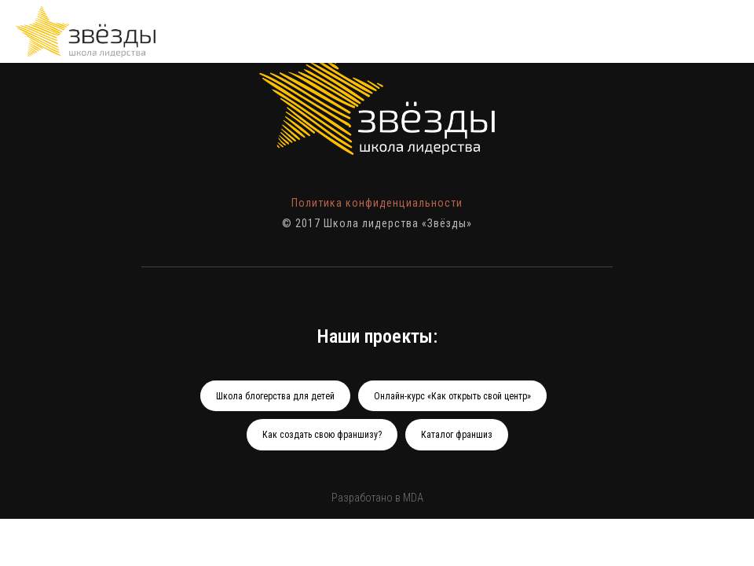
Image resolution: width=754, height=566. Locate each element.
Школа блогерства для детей (275, 396)
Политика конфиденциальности (377, 203)
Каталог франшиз (456, 434)
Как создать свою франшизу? (322, 434)
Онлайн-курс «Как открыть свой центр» (452, 396)
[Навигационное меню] (727, 31)
